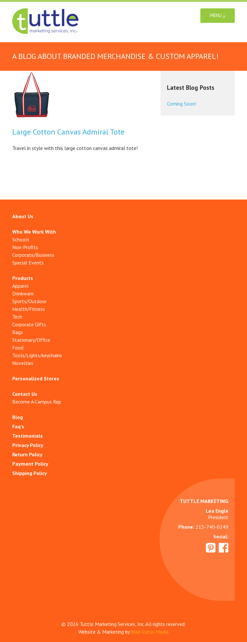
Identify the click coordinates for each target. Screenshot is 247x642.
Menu (217, 15)
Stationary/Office (31, 340)
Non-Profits (25, 247)
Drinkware (23, 293)
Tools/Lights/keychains (37, 355)
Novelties (22, 363)
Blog (17, 417)
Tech (17, 316)
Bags (17, 332)
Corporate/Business (33, 255)
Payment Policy (30, 464)
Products (22, 278)
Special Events (28, 262)
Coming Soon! (181, 103)
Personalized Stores (35, 378)
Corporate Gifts (29, 324)
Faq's (18, 426)
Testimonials (27, 436)
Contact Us (24, 394)
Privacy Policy (27, 445)
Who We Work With (34, 231)
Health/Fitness (28, 309)
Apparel (20, 286)
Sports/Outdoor (29, 301)
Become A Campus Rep (36, 401)
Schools (20, 239)
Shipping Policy (29, 473)
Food (17, 347)
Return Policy (27, 454)
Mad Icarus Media (150, 631)
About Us (22, 216)
